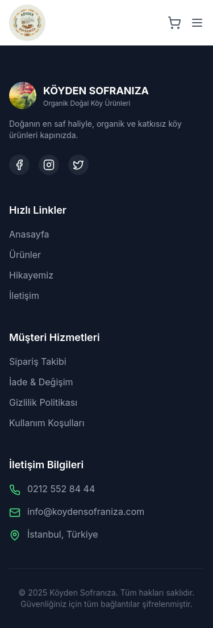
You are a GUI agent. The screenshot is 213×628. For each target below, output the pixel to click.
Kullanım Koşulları (47, 423)
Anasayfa (29, 234)
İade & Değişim (41, 382)
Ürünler (25, 254)
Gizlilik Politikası (43, 402)
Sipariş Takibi (37, 361)
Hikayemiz (31, 275)
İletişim (24, 295)
